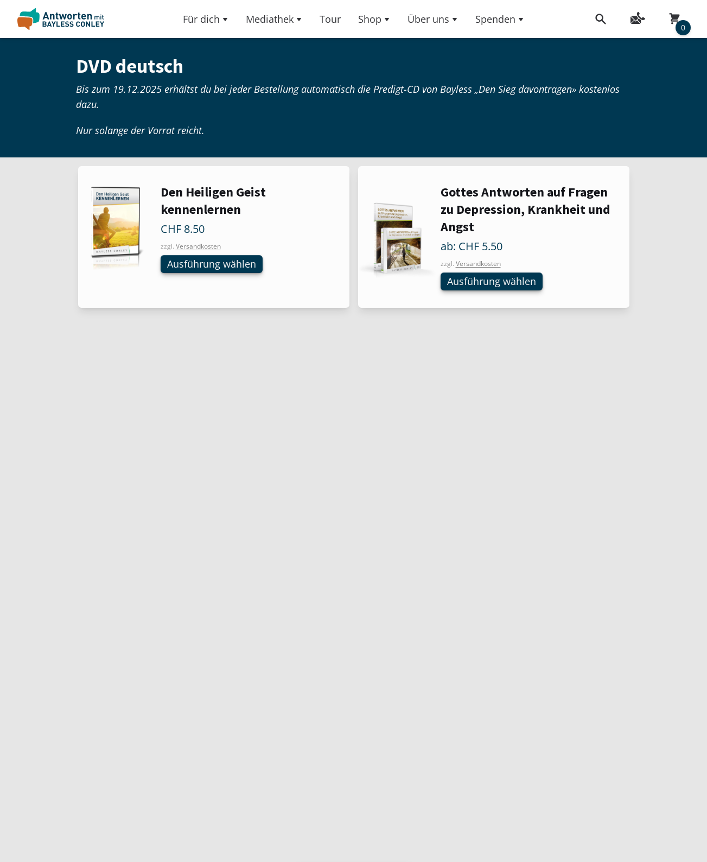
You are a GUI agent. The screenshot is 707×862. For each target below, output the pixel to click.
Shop (374, 19)
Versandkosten (198, 246)
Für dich (205, 19)
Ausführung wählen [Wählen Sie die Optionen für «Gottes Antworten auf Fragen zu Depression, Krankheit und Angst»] (496, 282)
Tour (330, 19)
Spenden (499, 19)
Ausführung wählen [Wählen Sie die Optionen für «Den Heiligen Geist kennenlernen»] (216, 264)
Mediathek (274, 19)
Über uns (432, 19)
